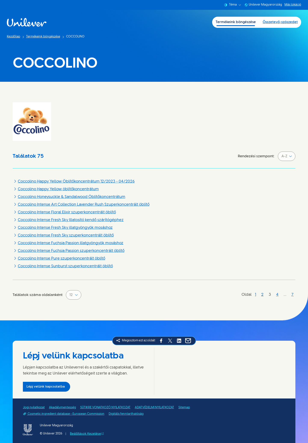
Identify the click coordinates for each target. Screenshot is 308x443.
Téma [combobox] (232, 5)
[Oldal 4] (277, 295)
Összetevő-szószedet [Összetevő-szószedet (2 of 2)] (280, 22)
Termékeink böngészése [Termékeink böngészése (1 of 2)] (236, 22)
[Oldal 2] (262, 295)
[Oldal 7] (292, 295)
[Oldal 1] (255, 295)
